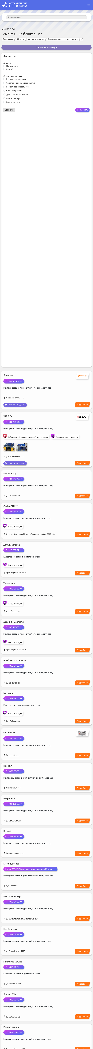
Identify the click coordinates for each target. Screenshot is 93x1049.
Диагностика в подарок (17, 94)
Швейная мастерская (14, 661)
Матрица (8, 693)
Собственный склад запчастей (20, 83)
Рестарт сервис (11, 1027)
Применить (82, 109)
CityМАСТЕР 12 (11, 506)
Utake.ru (7, 416)
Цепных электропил (36, 39)
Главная (5, 29)
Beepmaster (9, 799)
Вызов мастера (13, 98)
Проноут (7, 766)
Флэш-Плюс (9, 733)
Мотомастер (9, 474)
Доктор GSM (9, 995)
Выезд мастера (14, 527)
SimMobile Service (12, 962)
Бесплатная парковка (16, 79)
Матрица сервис (11, 864)
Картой (9, 69)
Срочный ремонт (14, 90)
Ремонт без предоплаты (17, 86)
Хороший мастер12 (13, 622)
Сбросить (9, 109)
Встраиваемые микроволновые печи (62, 39)
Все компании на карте (46, 47)
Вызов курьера (13, 102)
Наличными (12, 66)
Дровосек (8, 375)
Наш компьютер (12, 897)
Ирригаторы (8, 39)
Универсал (9, 584)
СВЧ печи (20, 39)
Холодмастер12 (11, 545)
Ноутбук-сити (10, 929)
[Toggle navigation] (89, 5)
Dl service (8, 831)
